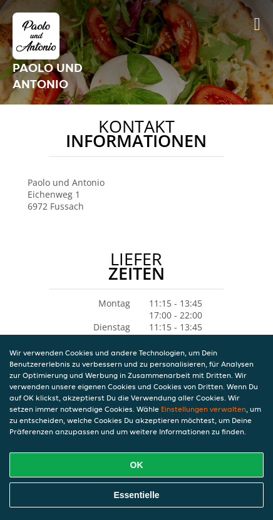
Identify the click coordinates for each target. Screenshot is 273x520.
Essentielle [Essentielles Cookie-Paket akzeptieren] (136, 495)
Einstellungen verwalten (203, 409)
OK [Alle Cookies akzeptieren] (136, 465)
